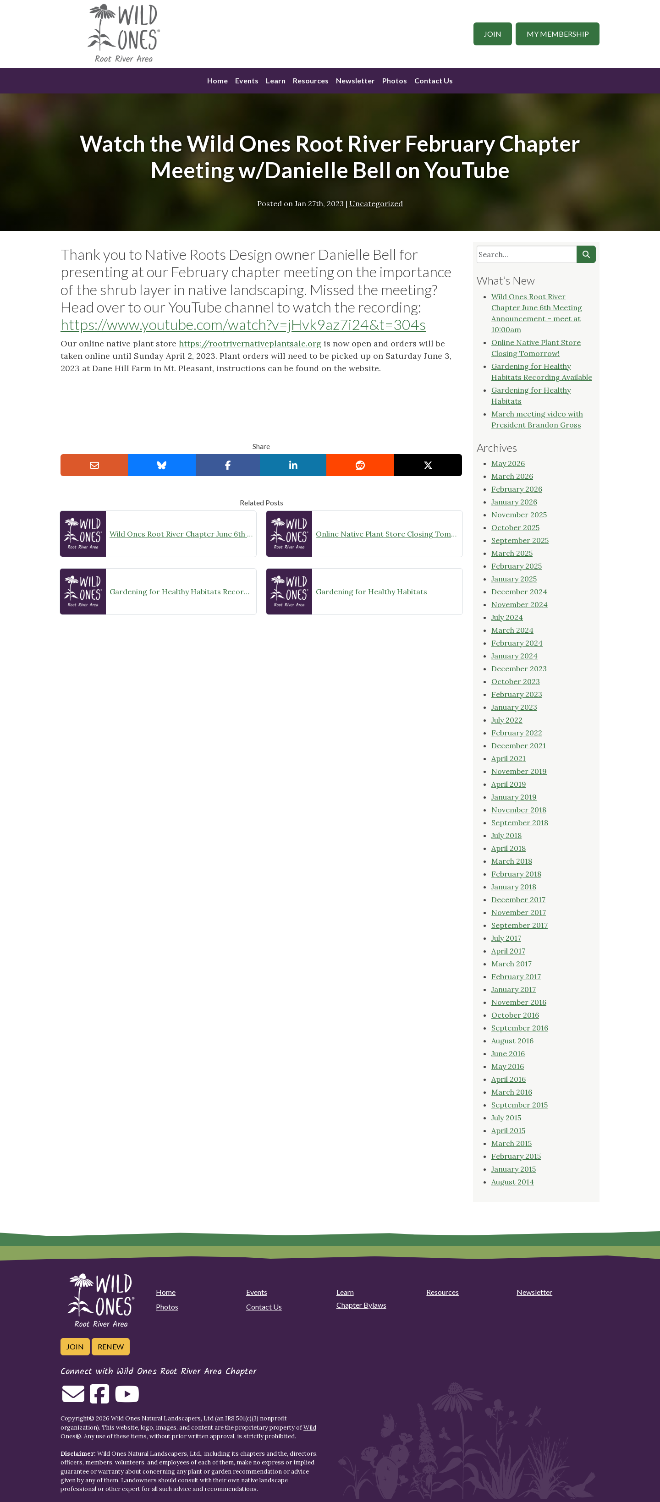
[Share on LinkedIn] (293, 465)
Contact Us (433, 80)
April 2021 (508, 758)
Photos (394, 80)
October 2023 (515, 681)
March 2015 (511, 1143)
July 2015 (506, 1117)
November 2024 (519, 604)
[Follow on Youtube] (127, 1399)
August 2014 (512, 1181)
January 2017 (513, 989)
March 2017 (511, 963)
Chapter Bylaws (361, 1304)
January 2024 (514, 655)
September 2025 (520, 540)
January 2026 (514, 501)
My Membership (558, 33)
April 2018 (508, 848)
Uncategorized (376, 203)
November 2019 (519, 771)
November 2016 (518, 1002)
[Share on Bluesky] (162, 465)
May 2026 (508, 463)
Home (217, 80)
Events (246, 80)
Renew (111, 1346)
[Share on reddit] (360, 465)
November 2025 (519, 514)
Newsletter (355, 80)
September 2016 (519, 1027)
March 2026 (512, 476)
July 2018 (506, 835)
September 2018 (519, 822)
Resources (311, 80)
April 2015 (508, 1130)
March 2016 (511, 1091)
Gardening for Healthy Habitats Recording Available (181, 591)
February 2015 (516, 1156)
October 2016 (515, 1015)
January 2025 (514, 578)
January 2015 (513, 1168)
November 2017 (518, 912)
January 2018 (513, 886)
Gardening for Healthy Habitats (371, 591)
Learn (276, 80)
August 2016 (512, 1040)
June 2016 (508, 1053)
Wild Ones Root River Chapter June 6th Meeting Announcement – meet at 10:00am (181, 533)
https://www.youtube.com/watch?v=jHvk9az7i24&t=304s (243, 324)
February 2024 (517, 642)
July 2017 (506, 938)
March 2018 (511, 861)
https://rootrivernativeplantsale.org (250, 343)
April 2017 (508, 950)
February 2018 (516, 873)
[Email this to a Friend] (94, 465)
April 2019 (508, 784)
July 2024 (507, 617)
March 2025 (512, 553)
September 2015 (519, 1104)
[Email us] (73, 1399)
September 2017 (519, 925)
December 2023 (519, 668)
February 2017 (516, 976)
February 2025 (516, 565)
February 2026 (516, 488)
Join (492, 33)
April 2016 (508, 1079)
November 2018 (518, 809)
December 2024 (519, 591)
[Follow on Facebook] (99, 1399)
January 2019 (514, 796)
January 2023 (514, 707)
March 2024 (512, 630)
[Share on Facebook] (228, 465)
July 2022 (506, 719)
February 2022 (516, 732)
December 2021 (518, 745)
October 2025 (515, 527)
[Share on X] (428, 465)
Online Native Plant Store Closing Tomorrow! (387, 533)
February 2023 (516, 694)
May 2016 (507, 1066)
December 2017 (518, 899)
